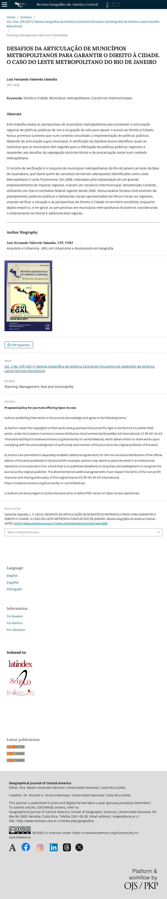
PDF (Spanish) (20, 345)
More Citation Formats (23, 532)
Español (13, 582)
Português (14, 589)
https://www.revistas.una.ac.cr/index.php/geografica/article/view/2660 (61, 523)
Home (11, 17)
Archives (26, 17)
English (12, 575)
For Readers (15, 616)
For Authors (15, 623)
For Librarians (16, 630)
